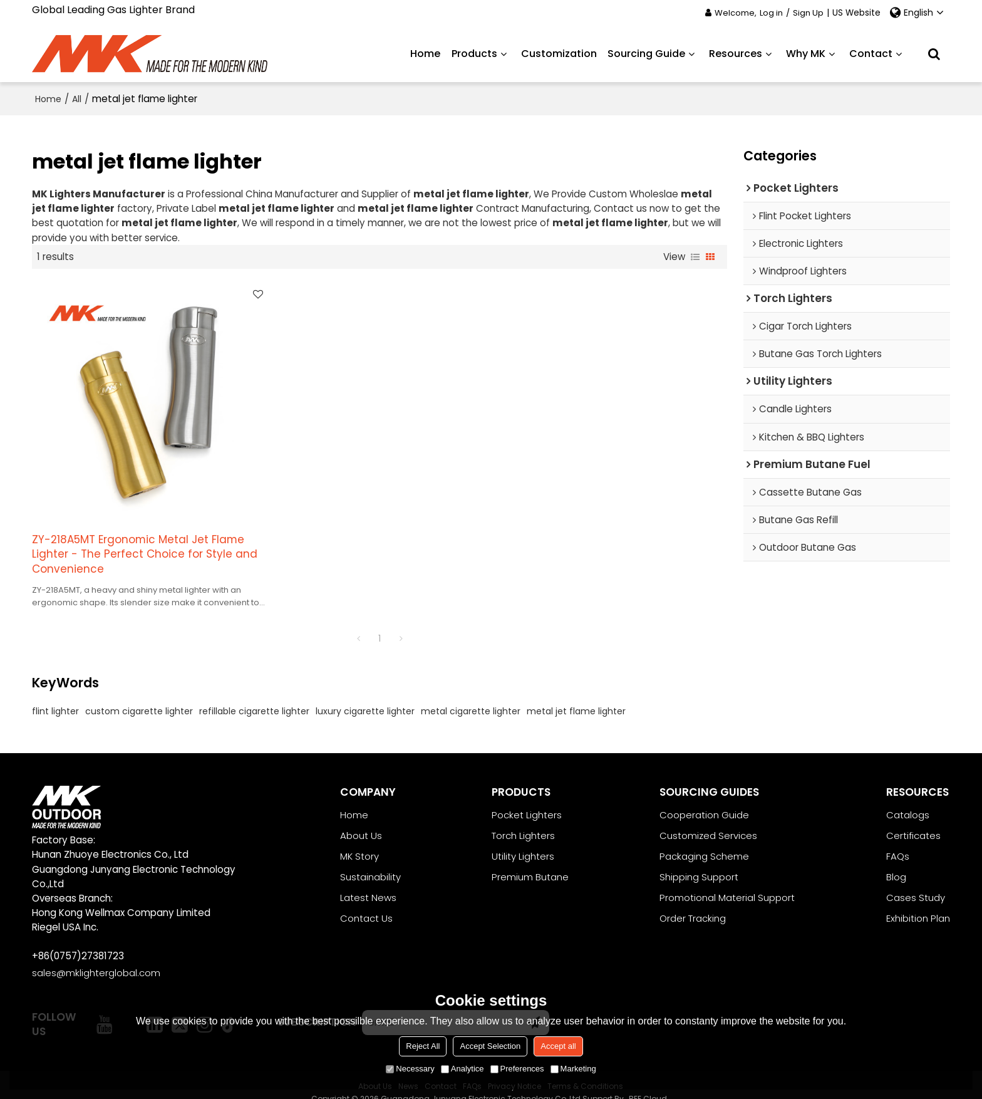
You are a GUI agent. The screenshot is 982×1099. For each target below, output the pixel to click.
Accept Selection (490, 1046)
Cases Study (915, 882)
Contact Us (366, 903)
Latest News (368, 882)
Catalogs (907, 799)
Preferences (517, 1068)
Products (474, 53)
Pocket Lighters (527, 799)
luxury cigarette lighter (365, 695)
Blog (896, 861)
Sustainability (370, 861)
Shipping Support (698, 861)
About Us (361, 820)
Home (425, 53)
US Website (856, 13)
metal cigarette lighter (470, 695)
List (695, 256)
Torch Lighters (524, 820)
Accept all (558, 1046)
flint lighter (55, 695)
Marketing (573, 1068)
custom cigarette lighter (139, 695)
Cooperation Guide (704, 799)
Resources (735, 53)
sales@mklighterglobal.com (96, 957)
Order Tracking (692, 903)
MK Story (359, 841)
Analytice (462, 1068)
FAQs (897, 841)
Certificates (913, 820)
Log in (771, 13)
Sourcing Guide (646, 53)
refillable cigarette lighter (254, 695)
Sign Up (808, 13)
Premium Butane (530, 861)
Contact (870, 53)
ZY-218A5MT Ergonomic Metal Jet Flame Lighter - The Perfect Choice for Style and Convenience (139, 538)
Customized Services (708, 820)
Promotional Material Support (727, 882)
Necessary (410, 1068)
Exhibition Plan (918, 903)
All (76, 98)
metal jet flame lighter (576, 695)
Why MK (805, 53)
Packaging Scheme (704, 841)
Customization (559, 53)
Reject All (423, 1046)
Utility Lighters (523, 841)
